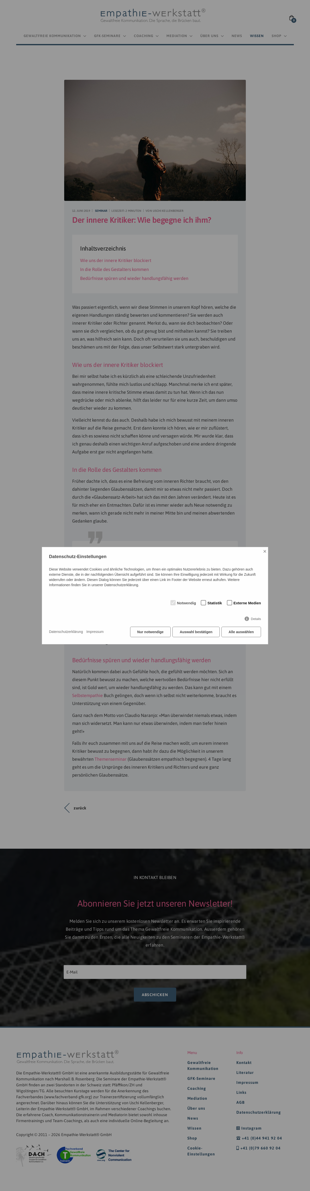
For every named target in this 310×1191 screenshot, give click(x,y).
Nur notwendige (150, 632)
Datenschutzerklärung (66, 632)
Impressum (94, 632)
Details (256, 619)
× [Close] (264, 551)
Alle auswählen (241, 632)
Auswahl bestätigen (196, 632)
